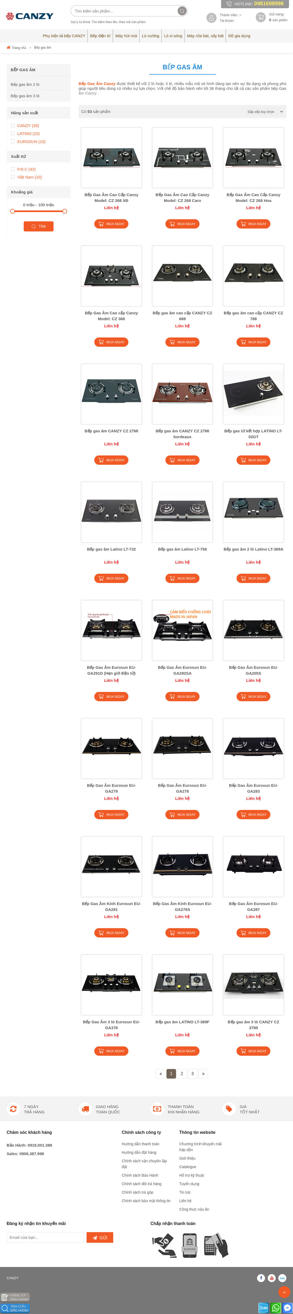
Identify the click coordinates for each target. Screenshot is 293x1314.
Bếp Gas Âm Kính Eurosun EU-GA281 (111, 906)
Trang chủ (16, 47)
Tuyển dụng (189, 1184)
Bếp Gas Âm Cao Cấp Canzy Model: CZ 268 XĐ (111, 197)
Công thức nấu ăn (194, 1209)
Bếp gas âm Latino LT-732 (111, 549)
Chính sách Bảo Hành (140, 1175)
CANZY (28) (25, 125)
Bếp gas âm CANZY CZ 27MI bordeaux (182, 434)
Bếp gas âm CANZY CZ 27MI (111, 431)
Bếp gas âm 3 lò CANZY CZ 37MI (253, 1025)
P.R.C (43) (23, 168)
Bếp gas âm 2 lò (25, 84)
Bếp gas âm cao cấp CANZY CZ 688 (182, 316)
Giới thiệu (187, 1158)
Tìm (39, 226)
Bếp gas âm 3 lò (25, 96)
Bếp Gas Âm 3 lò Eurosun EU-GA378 (111, 1025)
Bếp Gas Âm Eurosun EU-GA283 (253, 788)
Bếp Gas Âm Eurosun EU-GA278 (182, 788)
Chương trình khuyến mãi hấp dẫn (200, 1147)
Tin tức (185, 1192)
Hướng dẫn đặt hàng (139, 1152)
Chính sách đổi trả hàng (141, 1184)
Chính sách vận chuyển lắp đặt (144, 1164)
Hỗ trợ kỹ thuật (191, 1175)
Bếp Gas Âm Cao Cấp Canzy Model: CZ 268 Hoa (253, 197)
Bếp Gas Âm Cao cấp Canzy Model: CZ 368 (111, 316)
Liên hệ (185, 1201)
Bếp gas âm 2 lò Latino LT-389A (253, 549)
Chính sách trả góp (137, 1192)
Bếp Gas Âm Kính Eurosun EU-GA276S (182, 906)
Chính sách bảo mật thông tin (146, 1201)
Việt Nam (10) (26, 176)
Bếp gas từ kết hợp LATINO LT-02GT (253, 434)
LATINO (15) (25, 133)
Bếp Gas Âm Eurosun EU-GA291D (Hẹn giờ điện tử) (111, 670)
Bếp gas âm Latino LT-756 (182, 549)
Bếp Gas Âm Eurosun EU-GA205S (253, 670)
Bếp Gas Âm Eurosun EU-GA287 (253, 906)
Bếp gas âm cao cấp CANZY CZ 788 (253, 316)
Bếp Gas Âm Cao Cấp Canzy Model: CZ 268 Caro (182, 197)
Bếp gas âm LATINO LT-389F (182, 1022)
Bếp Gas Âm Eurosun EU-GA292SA (182, 670)
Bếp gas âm (42, 47)
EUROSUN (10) (28, 141)
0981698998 (269, 3)
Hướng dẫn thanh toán (140, 1144)
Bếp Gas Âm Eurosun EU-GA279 (111, 788)
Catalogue (187, 1167)
